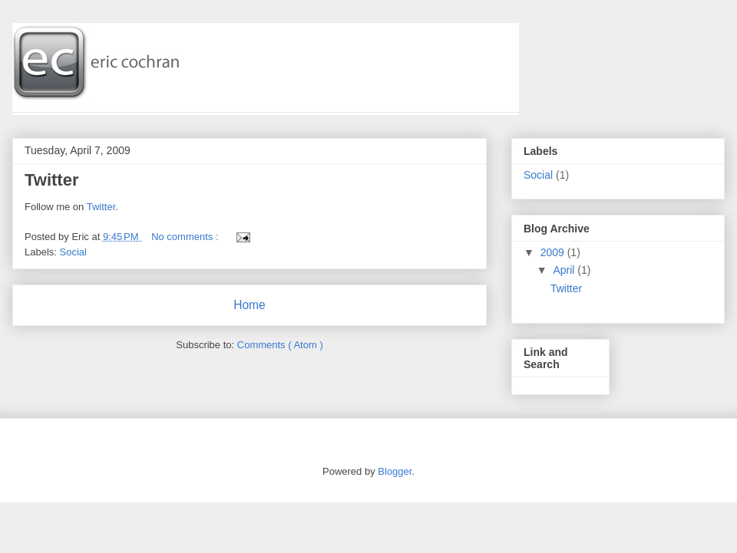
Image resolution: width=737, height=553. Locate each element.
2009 (552, 252)
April (563, 270)
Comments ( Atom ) (280, 345)
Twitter (51, 179)
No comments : (186, 236)
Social (73, 252)
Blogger (394, 471)
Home (249, 304)
